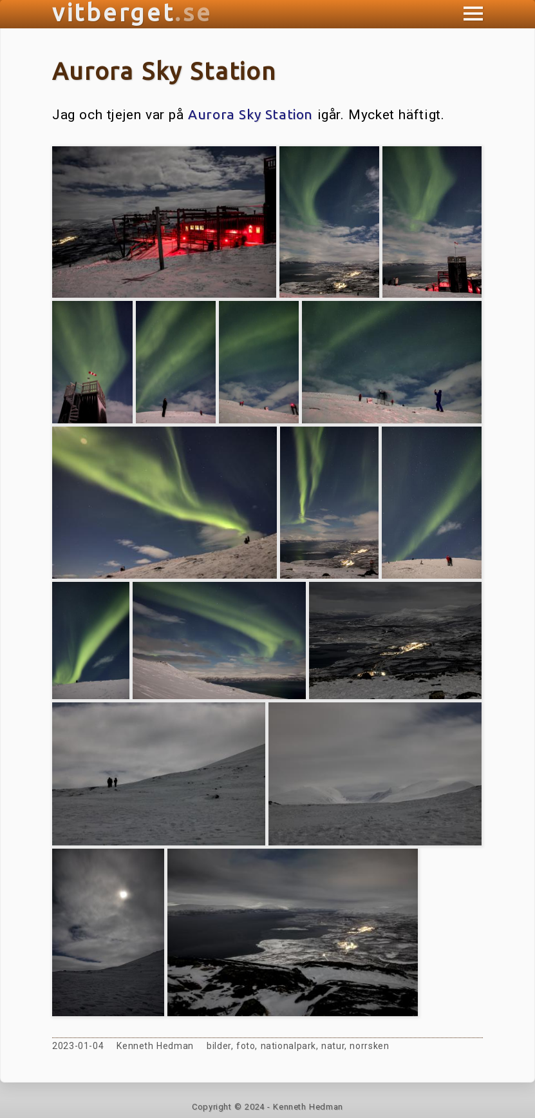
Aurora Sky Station (250, 114)
